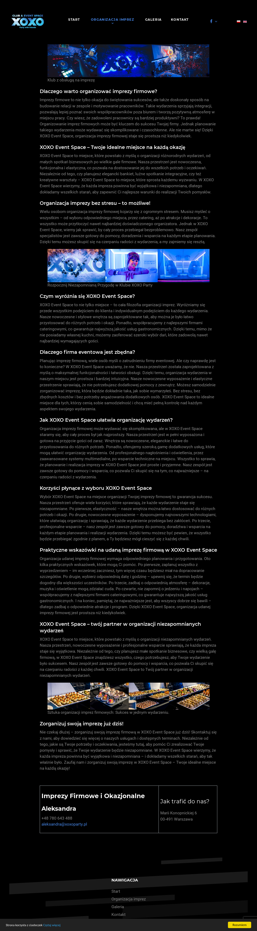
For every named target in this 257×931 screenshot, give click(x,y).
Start (115, 891)
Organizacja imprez (128, 899)
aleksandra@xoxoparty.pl (64, 824)
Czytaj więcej (51, 925)
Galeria (117, 906)
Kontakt (118, 914)
